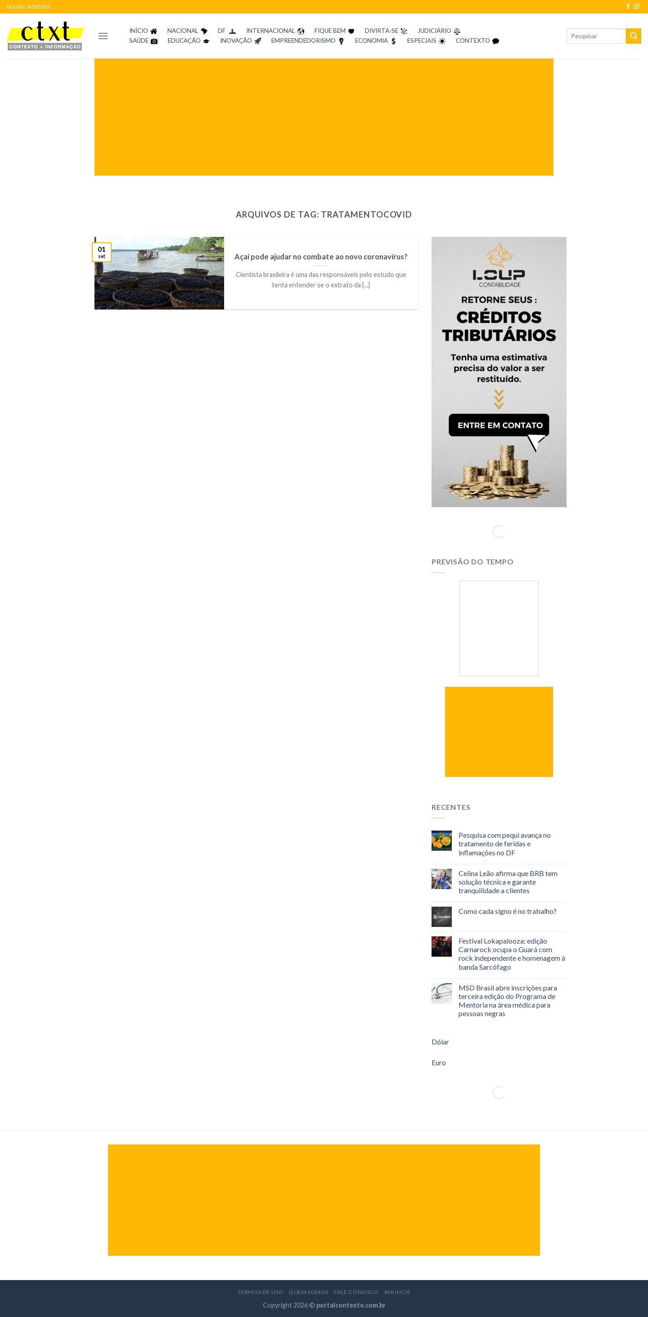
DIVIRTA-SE (381, 30)
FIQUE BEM (330, 30)
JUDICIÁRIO (434, 30)
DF (221, 30)
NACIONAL (182, 30)
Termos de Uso (261, 1292)
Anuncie (397, 1292)
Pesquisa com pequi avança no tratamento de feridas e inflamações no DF (505, 843)
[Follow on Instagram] (636, 7)
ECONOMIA (371, 40)
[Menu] (103, 36)
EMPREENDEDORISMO (303, 40)
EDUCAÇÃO (184, 40)
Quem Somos (308, 1292)
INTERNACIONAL (270, 30)
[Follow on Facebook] (628, 7)
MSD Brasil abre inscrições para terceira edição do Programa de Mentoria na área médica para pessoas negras (508, 1000)
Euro (439, 1062)
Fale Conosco (356, 1292)
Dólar (440, 1041)
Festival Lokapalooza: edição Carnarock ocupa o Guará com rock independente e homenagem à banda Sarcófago (512, 953)
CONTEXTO (473, 40)
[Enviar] (633, 36)
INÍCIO (138, 30)
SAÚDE (138, 40)
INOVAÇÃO (236, 40)
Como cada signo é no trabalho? (508, 911)
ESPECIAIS (421, 40)
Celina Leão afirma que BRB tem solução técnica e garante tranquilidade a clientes (508, 882)
